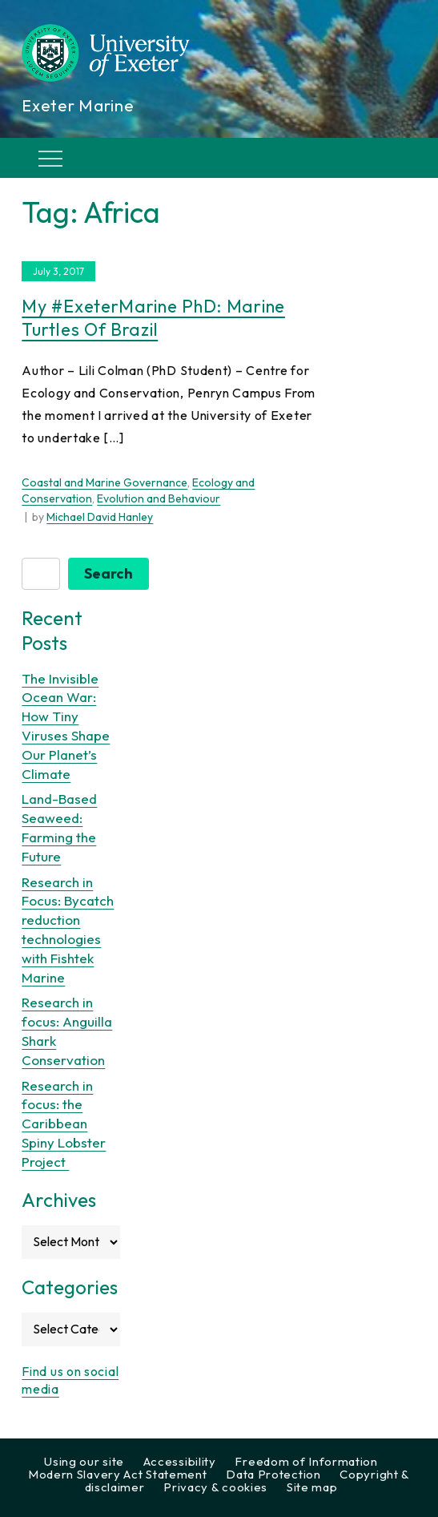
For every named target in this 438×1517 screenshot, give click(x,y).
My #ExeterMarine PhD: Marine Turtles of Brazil (153, 318)
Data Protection (273, 1474)
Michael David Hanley (99, 517)
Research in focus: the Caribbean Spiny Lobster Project (64, 1123)
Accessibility (179, 1461)
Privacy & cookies (215, 1487)
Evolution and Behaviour (158, 498)
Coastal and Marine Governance (104, 482)
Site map (312, 1487)
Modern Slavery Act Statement (117, 1474)
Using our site (84, 1461)
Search (108, 573)
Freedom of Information (306, 1461)
